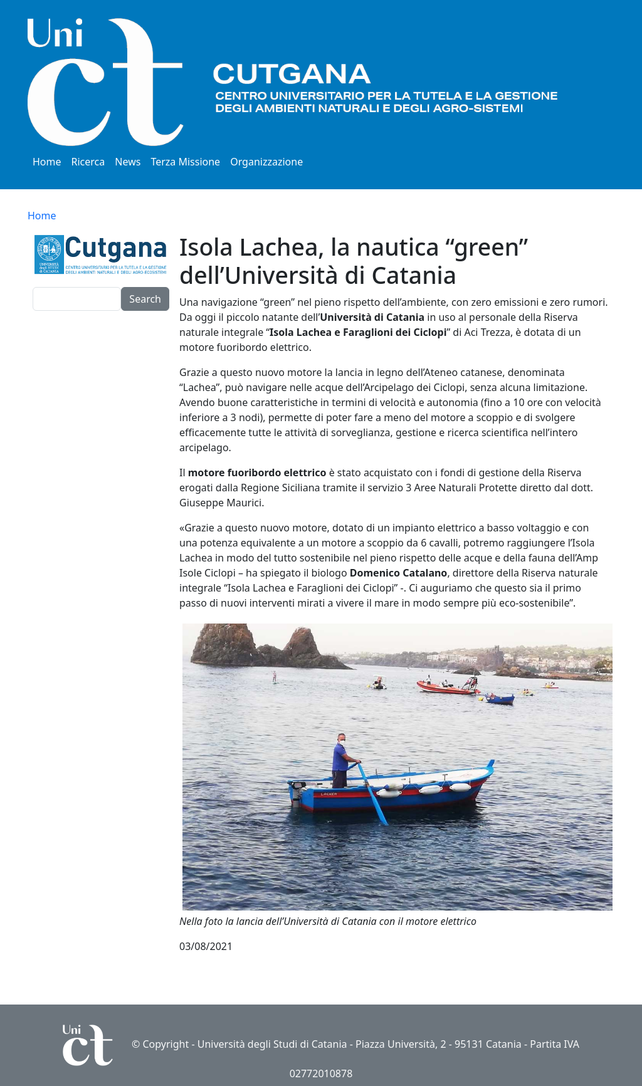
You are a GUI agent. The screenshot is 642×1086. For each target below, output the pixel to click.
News (127, 162)
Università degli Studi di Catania (272, 1044)
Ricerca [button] (88, 162)
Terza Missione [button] (185, 162)
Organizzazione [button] (266, 162)
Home (47, 162)
